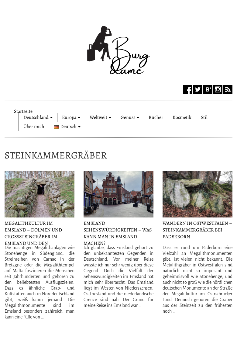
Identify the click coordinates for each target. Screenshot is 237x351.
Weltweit (100, 117)
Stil (204, 117)
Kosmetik (182, 117)
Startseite (23, 110)
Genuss (130, 117)
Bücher (156, 117)
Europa (71, 117)
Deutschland (38, 117)
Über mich (33, 126)
